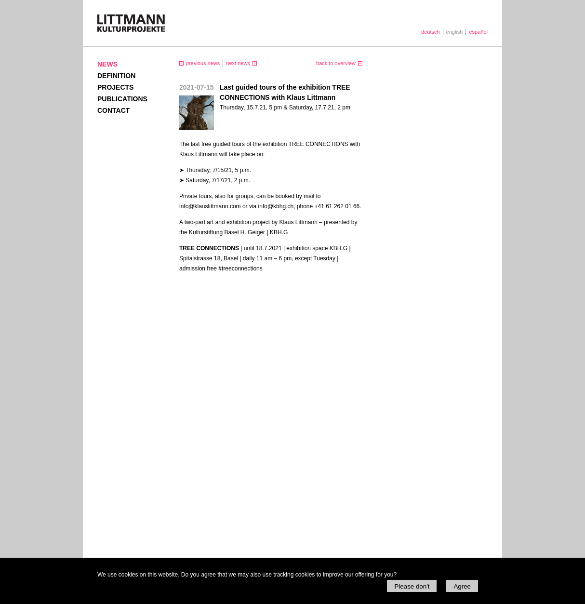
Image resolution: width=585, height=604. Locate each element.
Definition (116, 76)
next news (238, 63)
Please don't (411, 586)
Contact (113, 110)
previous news (203, 63)
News (107, 64)
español (478, 32)
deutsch (430, 32)
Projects (115, 87)
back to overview (336, 63)
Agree (462, 586)
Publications (122, 99)
